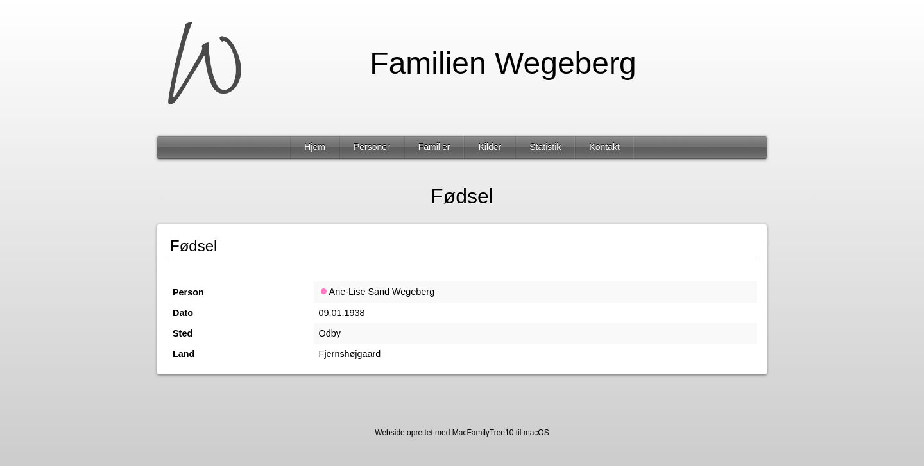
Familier (434, 147)
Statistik (545, 147)
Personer (372, 147)
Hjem (314, 147)
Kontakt (604, 147)
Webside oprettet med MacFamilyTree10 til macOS (462, 432)
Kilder (489, 147)
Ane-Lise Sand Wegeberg (377, 292)
